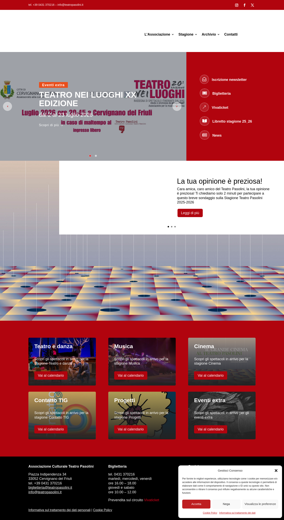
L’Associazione (157, 34)
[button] (276, 471)
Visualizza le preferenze (260, 504)
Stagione (185, 34)
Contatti (231, 34)
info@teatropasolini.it (45, 492)
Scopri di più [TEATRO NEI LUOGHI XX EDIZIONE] (51, 125)
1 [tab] (90, 156)
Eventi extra (53, 85)
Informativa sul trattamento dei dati (237, 512)
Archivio (209, 34)
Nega (226, 504)
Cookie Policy (210, 512)
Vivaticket (151, 500)
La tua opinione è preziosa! (219, 181)
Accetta (196, 504)
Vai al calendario (51, 375)
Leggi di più (190, 213)
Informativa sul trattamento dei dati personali (59, 510)
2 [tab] (96, 156)
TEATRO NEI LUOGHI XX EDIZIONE (87, 99)
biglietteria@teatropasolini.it (50, 488)
